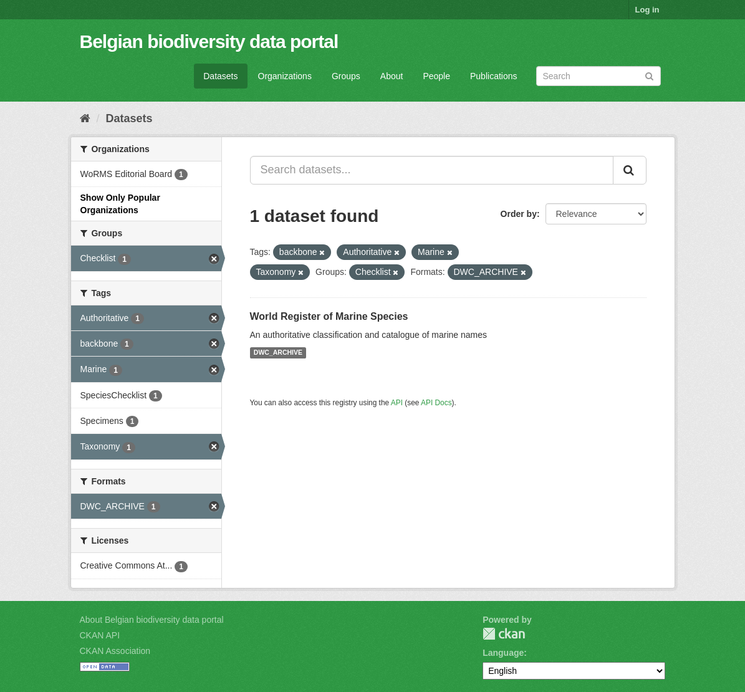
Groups (346, 76)
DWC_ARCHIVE (278, 353)
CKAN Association (115, 651)
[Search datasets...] (431, 170)
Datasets (220, 76)
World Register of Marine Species (329, 316)
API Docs (436, 402)
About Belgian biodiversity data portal (152, 620)
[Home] (85, 118)
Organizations (285, 76)
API (397, 402)
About (391, 76)
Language (503, 653)
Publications (493, 76)
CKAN (504, 633)
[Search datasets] (598, 76)
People (436, 76)
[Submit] (649, 75)
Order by (519, 214)
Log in (647, 9)
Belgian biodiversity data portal (209, 41)
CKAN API (100, 635)
